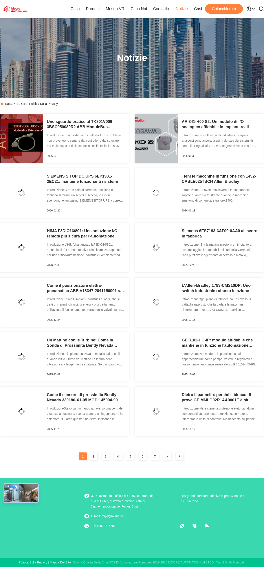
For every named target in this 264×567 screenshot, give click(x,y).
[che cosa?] (185, 525)
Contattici (161, 9)
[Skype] (197, 525)
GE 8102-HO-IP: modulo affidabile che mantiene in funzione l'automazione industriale (217, 343)
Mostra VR (115, 9)
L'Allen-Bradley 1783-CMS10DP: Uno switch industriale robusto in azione (216, 288)
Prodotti (93, 9)
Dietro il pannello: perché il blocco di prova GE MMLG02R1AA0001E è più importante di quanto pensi (216, 398)
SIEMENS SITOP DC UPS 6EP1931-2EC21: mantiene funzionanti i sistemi (82, 179)
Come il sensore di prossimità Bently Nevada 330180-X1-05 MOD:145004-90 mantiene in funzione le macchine (82, 398)
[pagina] (167, 456)
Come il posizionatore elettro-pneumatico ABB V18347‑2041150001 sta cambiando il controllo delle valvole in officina (85, 288)
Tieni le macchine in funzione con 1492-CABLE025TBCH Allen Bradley (219, 179)
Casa (75, 9)
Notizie (182, 9)
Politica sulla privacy (33, 562)
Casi (198, 9)
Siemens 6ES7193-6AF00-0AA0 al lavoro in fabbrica (219, 233)
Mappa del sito (60, 562)
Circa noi (139, 9)
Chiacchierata (224, 9)
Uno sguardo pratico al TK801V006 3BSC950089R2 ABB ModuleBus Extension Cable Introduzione (79, 124)
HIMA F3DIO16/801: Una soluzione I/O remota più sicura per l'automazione (82, 233)
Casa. (9, 104)
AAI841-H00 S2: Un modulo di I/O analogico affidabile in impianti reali (215, 124)
